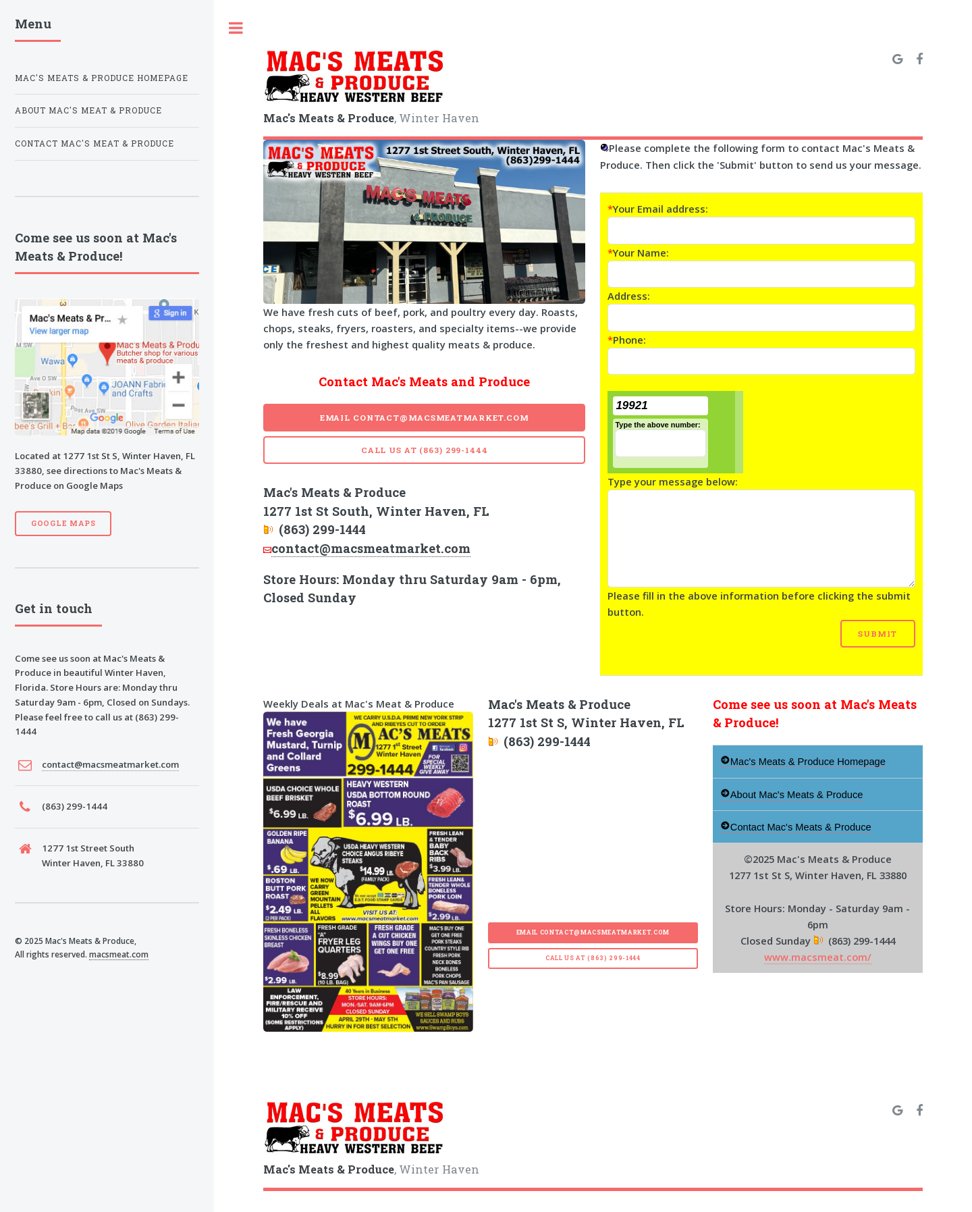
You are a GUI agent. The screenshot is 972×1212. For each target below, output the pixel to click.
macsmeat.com (118, 954)
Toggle (236, 28)
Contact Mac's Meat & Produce (94, 143)
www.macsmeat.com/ (817, 957)
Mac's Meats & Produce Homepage (101, 78)
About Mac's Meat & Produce (88, 110)
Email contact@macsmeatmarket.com (424, 418)
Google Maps (63, 523)
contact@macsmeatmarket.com (370, 548)
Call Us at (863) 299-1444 (424, 450)
